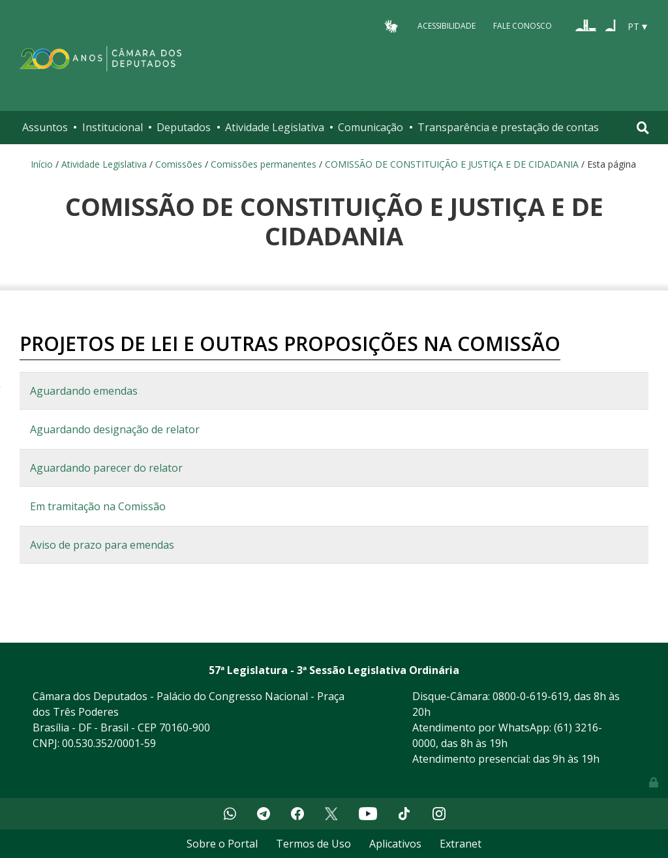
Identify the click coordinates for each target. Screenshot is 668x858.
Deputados (184, 127)
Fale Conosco (522, 25)
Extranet (460, 843)
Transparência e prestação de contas (508, 127)
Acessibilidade (447, 25)
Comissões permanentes (263, 164)
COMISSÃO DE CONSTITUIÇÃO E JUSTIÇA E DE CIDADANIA (452, 164)
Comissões (178, 164)
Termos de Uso (313, 843)
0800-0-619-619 (531, 696)
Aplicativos (395, 843)
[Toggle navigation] (643, 127)
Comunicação (370, 127)
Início (42, 164)
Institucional (112, 127)
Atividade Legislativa (274, 127)
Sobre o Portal (222, 843)
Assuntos (45, 127)
